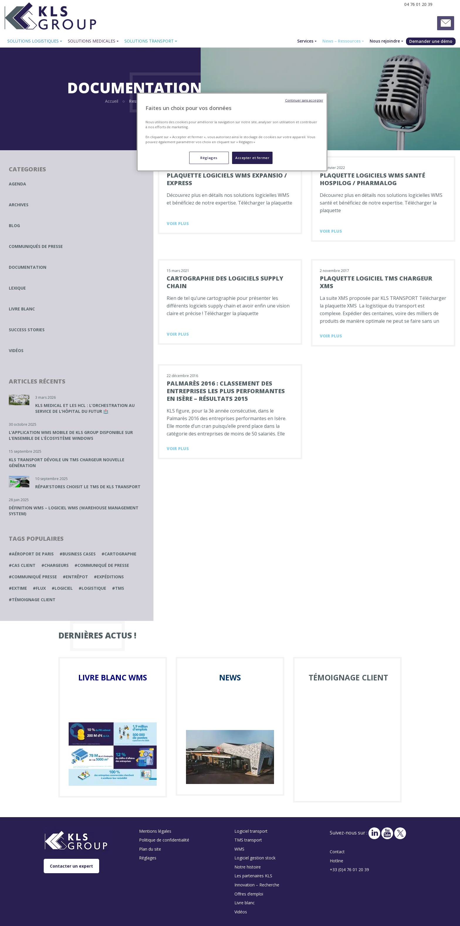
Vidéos (16, 350)
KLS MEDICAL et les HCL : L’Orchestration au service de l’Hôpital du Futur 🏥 (85, 408)
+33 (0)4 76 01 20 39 (349, 869)
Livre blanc (22, 309)
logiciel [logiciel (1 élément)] (64, 588)
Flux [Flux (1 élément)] (41, 588)
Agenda (17, 184)
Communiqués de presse (36, 246)
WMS (239, 849)
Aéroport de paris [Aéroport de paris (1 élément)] (33, 554)
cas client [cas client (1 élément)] (23, 565)
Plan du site (150, 849)
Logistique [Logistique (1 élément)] (94, 588)
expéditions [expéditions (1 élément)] (110, 576)
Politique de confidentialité (164, 840)
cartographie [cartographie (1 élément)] (120, 554)
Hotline (336, 861)
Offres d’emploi (248, 894)
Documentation (27, 267)
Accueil (111, 101)
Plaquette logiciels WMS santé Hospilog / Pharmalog (372, 179)
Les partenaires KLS (253, 875)
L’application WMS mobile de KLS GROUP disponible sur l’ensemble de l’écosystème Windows (71, 435)
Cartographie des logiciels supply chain (225, 282)
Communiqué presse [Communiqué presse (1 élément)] (34, 576)
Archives (18, 204)
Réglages (147, 858)
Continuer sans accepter (304, 100)
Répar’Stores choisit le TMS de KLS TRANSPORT (88, 486)
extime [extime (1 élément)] (19, 588)
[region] (232, 132)
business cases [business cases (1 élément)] (79, 554)
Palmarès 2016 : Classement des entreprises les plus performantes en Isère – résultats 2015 (226, 391)
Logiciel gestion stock (254, 858)
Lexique (17, 288)
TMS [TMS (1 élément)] (119, 588)
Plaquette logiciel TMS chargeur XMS (376, 282)
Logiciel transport (251, 831)
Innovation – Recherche (256, 885)
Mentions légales (155, 831)
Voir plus (178, 223)
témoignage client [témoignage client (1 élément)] (33, 599)
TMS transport (248, 840)
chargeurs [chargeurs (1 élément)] (56, 565)
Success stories (27, 329)
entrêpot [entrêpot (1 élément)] (77, 576)
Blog (14, 225)
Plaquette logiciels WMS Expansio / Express (227, 179)
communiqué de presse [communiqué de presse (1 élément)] (103, 565)
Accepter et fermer (252, 158)
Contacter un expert (71, 866)
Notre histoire (247, 867)
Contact (337, 851)
